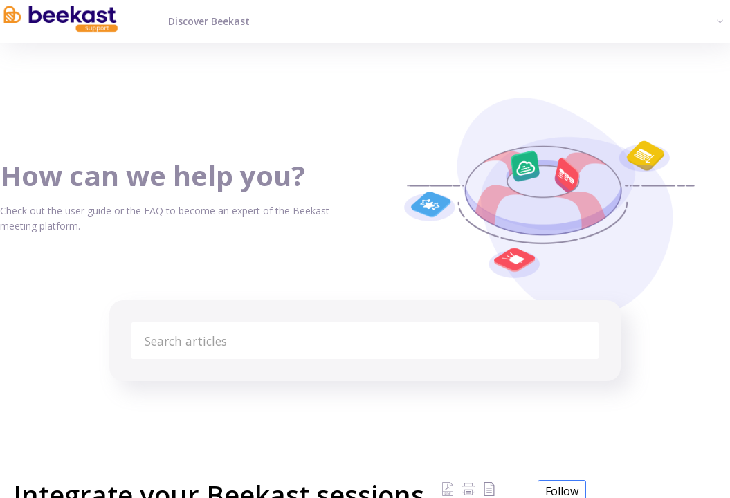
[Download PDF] (448, 487)
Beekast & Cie (215, 398)
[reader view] (489, 487)
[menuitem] (718, 20)
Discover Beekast (209, 21)
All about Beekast (129, 398)
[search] (365, 340)
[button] (468, 487)
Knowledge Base (37, 398)
